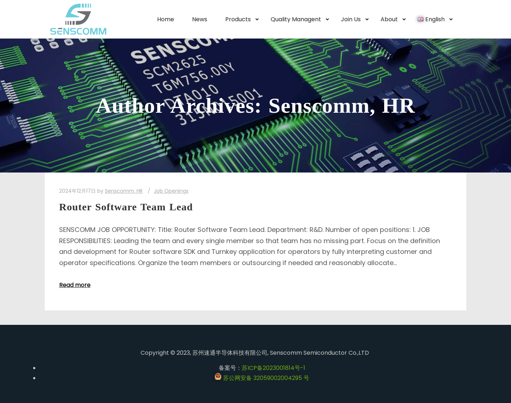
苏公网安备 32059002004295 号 (261, 378)
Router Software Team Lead (126, 206)
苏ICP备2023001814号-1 (273, 368)
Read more (74, 285)
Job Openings (171, 190)
